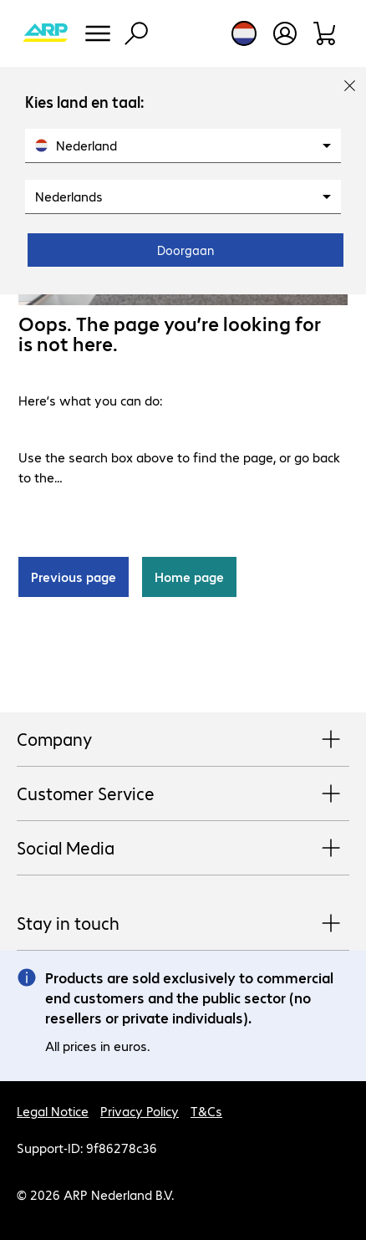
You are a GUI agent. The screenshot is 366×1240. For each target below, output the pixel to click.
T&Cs (206, 1111)
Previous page (73, 576)
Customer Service (183, 794)
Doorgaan (185, 250)
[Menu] (97, 33)
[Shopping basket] (325, 33)
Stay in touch (183, 923)
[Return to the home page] (45, 33)
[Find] (136, 33)
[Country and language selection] (244, 33)
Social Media (183, 848)
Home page (189, 576)
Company (183, 740)
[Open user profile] (285, 33)
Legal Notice (53, 1111)
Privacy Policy (139, 1111)
